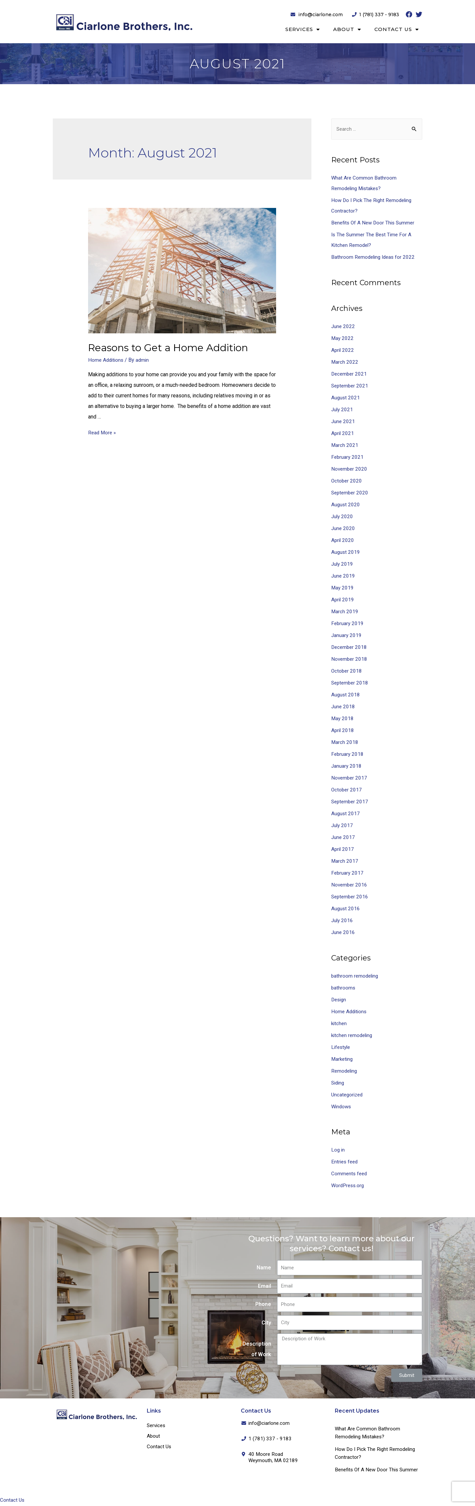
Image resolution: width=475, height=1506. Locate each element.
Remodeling (345, 1071)
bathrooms (343, 988)
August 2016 (346, 909)
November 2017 (349, 778)
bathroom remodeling (355, 976)
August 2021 (346, 398)
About (347, 29)
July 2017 (342, 825)
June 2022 (343, 326)
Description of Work (256, 1349)
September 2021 (350, 386)
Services (302, 29)
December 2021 (349, 374)
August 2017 (346, 814)
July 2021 (342, 410)
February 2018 (347, 754)
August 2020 (346, 505)
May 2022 (342, 338)
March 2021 (345, 445)
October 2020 (347, 481)
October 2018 (347, 671)
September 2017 (350, 802)
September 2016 (350, 897)
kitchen (339, 1024)
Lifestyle (341, 1047)
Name (264, 1268)
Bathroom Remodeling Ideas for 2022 (374, 257)
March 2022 (345, 362)
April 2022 (343, 350)
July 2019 (342, 564)
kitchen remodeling (353, 1035)
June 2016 (343, 932)
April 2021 (343, 433)
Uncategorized (348, 1095)
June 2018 (343, 707)
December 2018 (349, 647)
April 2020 (343, 540)
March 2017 (345, 861)
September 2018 (350, 683)
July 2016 (342, 921)
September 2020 (350, 493)
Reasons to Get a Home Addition (168, 348)
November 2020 (349, 469)
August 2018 (346, 695)
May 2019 (342, 588)
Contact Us (396, 29)
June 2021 (343, 421)
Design (339, 1000)
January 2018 (346, 766)
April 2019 (343, 600)
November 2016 (349, 885)
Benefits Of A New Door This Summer (374, 223)
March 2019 (345, 612)
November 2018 (349, 659)
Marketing (342, 1059)
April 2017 (343, 849)
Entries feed (345, 1162)
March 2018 (345, 742)
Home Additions (106, 360)
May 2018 (342, 719)
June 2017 (343, 837)
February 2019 (347, 623)
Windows (342, 1107)
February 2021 (347, 457)
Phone (263, 1305)
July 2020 (342, 517)
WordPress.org (348, 1186)
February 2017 (347, 873)
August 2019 (346, 552)
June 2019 (343, 576)
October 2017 (347, 790)
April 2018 (343, 730)
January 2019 (346, 635)
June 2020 (343, 528)
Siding (338, 1083)
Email (264, 1286)
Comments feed (349, 1174)
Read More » (102, 432)
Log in (338, 1150)
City (266, 1323)
